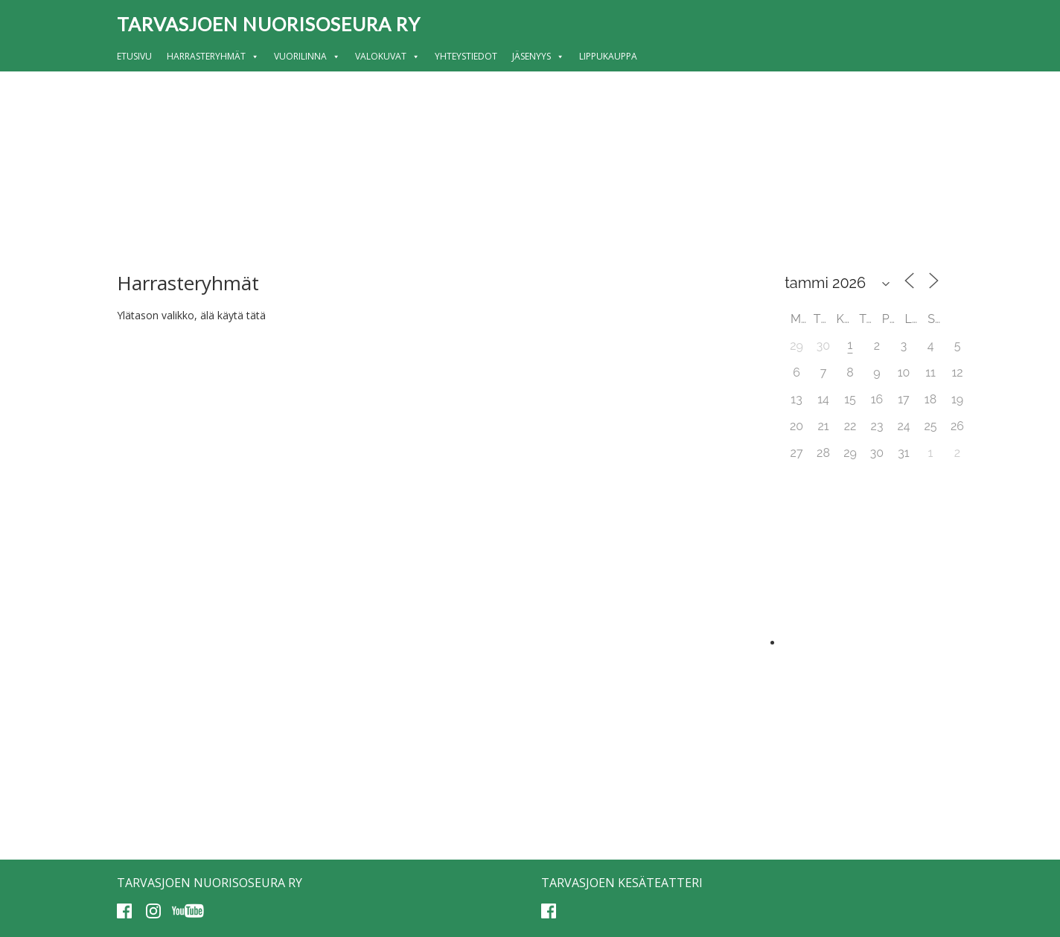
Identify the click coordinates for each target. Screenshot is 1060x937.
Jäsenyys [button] (538, 56)
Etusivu (134, 56)
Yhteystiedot (466, 56)
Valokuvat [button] (387, 56)
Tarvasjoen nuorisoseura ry (269, 24)
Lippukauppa (608, 56)
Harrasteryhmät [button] (213, 56)
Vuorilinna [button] (307, 56)
